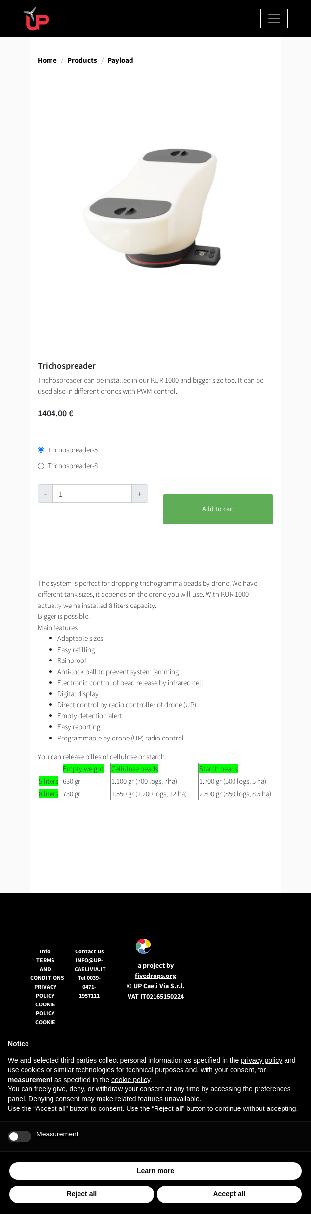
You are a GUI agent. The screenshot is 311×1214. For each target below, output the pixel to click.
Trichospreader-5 (73, 449)
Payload (120, 60)
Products (82, 60)
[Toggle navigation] (274, 18)
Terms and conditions (47, 968)
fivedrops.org (155, 975)
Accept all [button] (229, 1194)
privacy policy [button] (261, 1060)
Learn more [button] (155, 1171)
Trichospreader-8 (73, 465)
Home (47, 60)
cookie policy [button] (130, 1079)
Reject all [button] (82, 1194)
